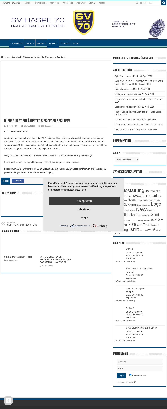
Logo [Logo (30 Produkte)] (156, 204)
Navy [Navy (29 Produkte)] (141, 209)
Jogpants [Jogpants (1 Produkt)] (156, 200)
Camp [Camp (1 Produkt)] (123, 196)
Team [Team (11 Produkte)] (137, 225)
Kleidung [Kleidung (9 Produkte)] (129, 204)
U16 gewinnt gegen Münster (128, 94)
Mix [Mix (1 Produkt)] (127, 210)
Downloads (40, 3)
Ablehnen (84, 209)
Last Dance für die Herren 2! (128, 107)
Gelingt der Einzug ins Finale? (129, 119)
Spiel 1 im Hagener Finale (18, 256)
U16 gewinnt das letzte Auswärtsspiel (132, 124)
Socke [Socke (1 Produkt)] (127, 220)
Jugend (52, 43)
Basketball (15, 43)
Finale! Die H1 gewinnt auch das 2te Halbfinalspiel (138, 112)
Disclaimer (80, 3)
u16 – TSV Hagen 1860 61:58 (23, 224)
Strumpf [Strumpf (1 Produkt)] (140, 220)
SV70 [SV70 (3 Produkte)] (154, 220)
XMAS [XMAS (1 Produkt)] (158, 230)
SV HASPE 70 (12, 126)
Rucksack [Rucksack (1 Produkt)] (151, 210)
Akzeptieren (84, 201)
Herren (29, 43)
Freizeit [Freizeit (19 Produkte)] (150, 195)
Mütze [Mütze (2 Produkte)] (132, 210)
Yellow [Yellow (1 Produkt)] (117, 233)
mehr (84, 218)
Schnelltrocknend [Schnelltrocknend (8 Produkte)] (127, 215)
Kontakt (102, 3)
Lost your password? (126, 382)
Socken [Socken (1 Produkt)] (134, 220)
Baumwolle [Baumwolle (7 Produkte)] (152, 191)
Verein (27, 3)
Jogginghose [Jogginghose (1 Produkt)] (147, 200)
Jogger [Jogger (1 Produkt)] (139, 200)
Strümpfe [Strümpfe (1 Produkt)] (147, 220)
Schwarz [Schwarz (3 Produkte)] (145, 215)
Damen (40, 43)
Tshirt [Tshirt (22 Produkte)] (134, 229)
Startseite (5, 42)
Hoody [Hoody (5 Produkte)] (132, 199)
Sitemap (92, 3)
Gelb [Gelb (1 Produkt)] (159, 196)
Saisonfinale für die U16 (126, 89)
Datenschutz (67, 3)
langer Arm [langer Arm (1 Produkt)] (146, 205)
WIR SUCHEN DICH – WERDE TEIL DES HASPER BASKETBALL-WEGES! (55, 259)
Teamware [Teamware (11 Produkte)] (151, 225)
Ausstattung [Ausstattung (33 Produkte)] (131, 190)
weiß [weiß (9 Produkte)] (151, 230)
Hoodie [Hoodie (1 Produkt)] (124, 200)
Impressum (54, 3)
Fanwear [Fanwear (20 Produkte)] (135, 195)
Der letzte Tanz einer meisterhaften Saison (134, 99)
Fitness (64, 43)
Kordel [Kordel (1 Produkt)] (138, 205)
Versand (133, 258)
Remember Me (137, 375)
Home (5, 57)
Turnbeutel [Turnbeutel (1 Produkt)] (144, 230)
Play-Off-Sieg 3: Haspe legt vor (129, 129)
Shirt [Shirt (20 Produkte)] (155, 214)
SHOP (75, 43)
